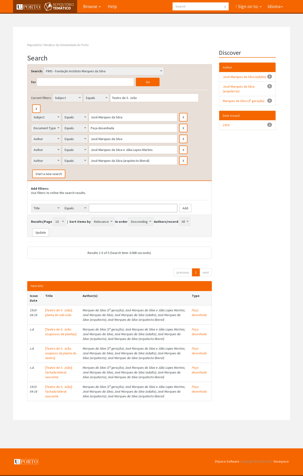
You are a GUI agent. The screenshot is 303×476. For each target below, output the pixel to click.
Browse (92, 6)
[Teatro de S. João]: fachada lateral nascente (59, 372)
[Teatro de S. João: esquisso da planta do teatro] (60, 353)
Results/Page (41, 221)
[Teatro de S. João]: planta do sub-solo (59, 312)
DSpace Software (227, 461)
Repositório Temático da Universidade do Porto (58, 45)
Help (112, 6)
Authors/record (166, 221)
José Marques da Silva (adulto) (244, 77)
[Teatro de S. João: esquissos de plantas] (60, 331)
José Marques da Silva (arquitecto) (238, 88)
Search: (37, 71)
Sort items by (80, 221)
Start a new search (49, 174)
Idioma (275, 6)
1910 (226, 125)
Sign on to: (249, 6)
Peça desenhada (199, 312)
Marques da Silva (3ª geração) (243, 101)
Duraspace (281, 461)
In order (121, 221)
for (33, 82)
